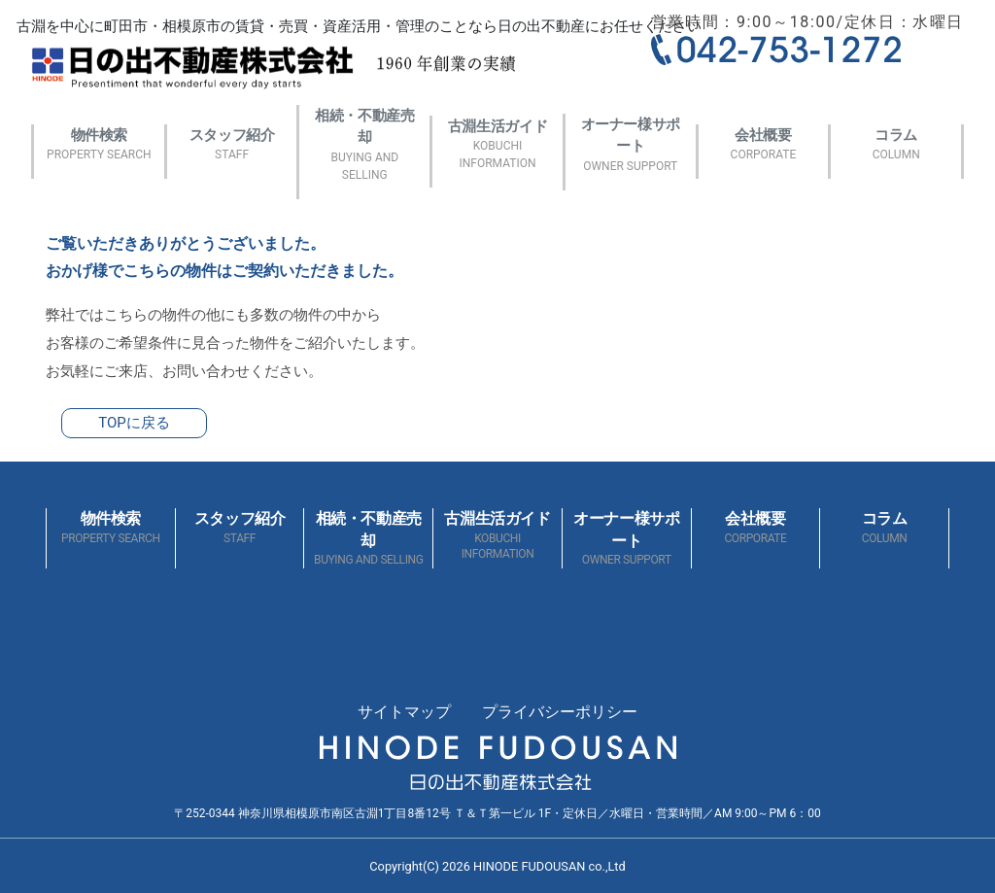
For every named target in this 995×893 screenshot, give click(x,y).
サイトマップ (404, 712)
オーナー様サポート (630, 145)
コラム (896, 145)
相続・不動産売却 (364, 145)
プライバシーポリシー (559, 712)
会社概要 (763, 145)
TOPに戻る (134, 422)
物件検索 (99, 145)
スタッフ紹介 (232, 145)
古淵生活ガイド (497, 145)
